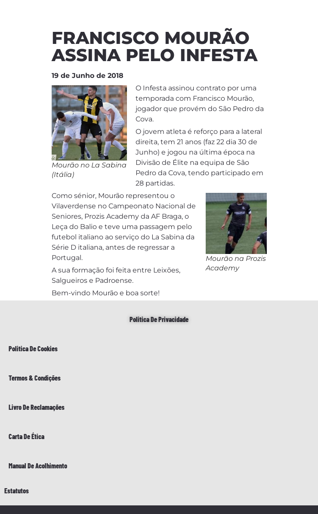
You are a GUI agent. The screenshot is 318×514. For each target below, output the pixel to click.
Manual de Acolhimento (38, 465)
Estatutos (16, 490)
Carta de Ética (26, 436)
